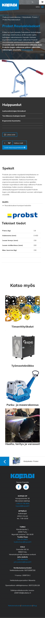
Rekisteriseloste (14, 606)
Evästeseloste (26, 606)
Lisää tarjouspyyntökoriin (14, 147)
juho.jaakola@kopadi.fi (22, 562)
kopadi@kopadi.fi (22, 506)
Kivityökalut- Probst (29, 17)
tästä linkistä (27, 50)
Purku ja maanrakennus (12, 17)
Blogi (35, 606)
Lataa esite (9, 135)
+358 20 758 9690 (22, 503)
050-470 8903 (22, 539)
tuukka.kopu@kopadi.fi (22, 542)
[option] (22, 78)
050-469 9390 (22, 559)
